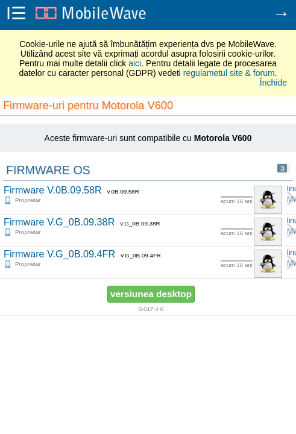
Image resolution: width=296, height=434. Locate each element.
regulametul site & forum (229, 73)
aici (134, 63)
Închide (273, 82)
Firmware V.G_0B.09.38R (59, 221)
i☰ (16, 14)
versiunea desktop (151, 294)
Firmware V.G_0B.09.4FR (59, 253)
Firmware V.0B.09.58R (53, 189)
